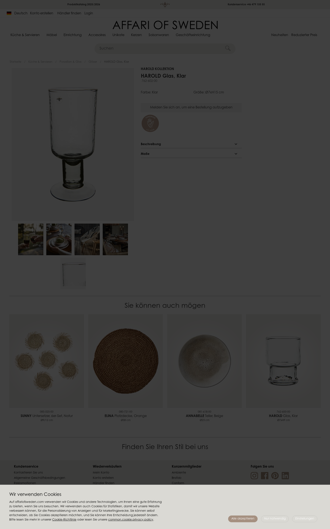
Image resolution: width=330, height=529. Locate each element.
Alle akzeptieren (242, 518)
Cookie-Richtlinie (64, 519)
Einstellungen (304, 518)
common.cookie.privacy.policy (130, 519)
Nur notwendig (275, 518)
